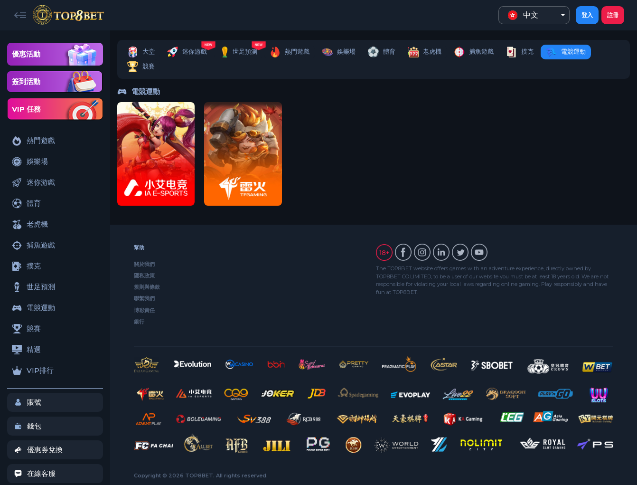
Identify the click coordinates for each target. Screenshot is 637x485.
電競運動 (33, 308)
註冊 (612, 15)
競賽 (26, 328)
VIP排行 (33, 370)
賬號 (27, 402)
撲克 (26, 266)
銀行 (139, 321)
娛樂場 (30, 162)
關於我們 (144, 264)
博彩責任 (144, 310)
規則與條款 (147, 287)
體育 (26, 204)
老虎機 (30, 224)
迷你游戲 (33, 183)
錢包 (27, 425)
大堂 (141, 52)
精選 (26, 349)
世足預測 (33, 287)
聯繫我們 (144, 298)
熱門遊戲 (33, 141)
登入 (587, 15)
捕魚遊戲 (33, 245)
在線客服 (35, 473)
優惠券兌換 (38, 449)
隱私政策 (144, 275)
